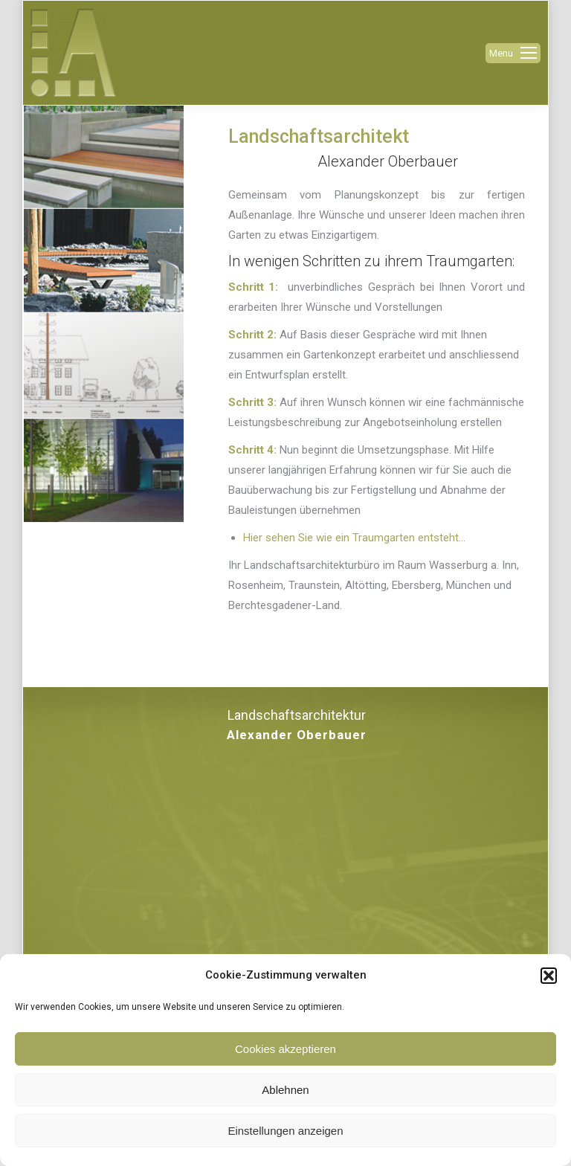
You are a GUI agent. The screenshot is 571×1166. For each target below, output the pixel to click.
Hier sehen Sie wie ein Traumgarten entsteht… (354, 537)
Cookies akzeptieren (285, 1049)
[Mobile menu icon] (513, 53)
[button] (548, 975)
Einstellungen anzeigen (285, 1130)
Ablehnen (285, 1089)
